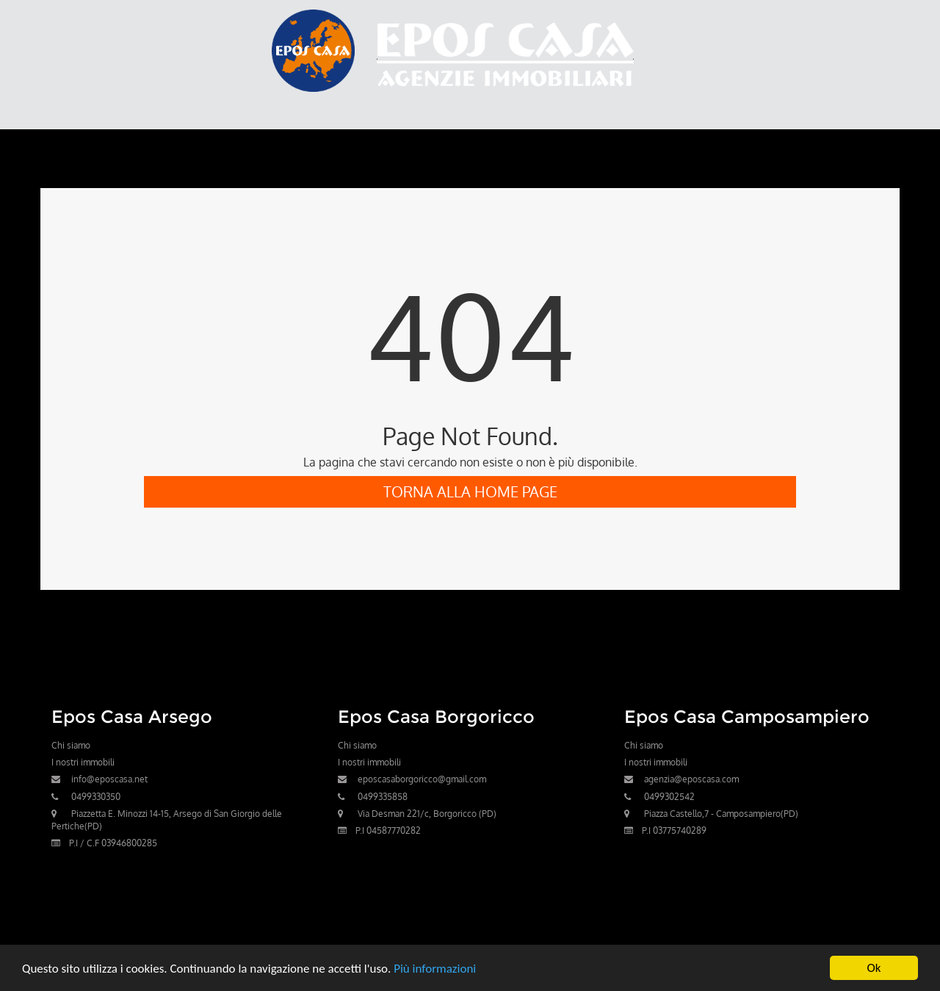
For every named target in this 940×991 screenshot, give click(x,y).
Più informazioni (435, 968)
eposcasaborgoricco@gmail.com (422, 779)
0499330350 (95, 796)
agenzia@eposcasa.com (691, 779)
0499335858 (383, 796)
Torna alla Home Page (470, 491)
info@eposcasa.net (109, 779)
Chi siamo (70, 745)
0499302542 (669, 796)
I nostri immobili (83, 762)
